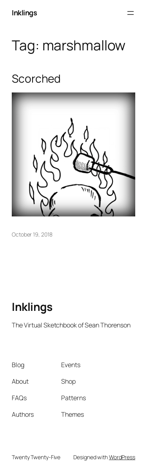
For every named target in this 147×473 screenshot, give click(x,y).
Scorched (36, 78)
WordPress (122, 457)
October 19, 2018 (32, 234)
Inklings (24, 12)
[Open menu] (130, 13)
